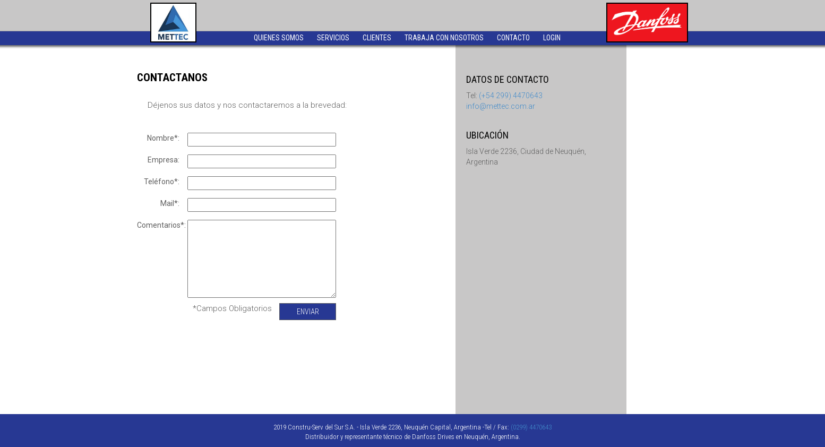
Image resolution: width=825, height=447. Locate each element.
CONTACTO (513, 37)
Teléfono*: (161, 181)
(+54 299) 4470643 (511, 95)
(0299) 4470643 (531, 427)
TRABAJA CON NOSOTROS (444, 37)
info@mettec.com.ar (500, 106)
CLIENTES (377, 37)
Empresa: (163, 160)
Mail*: (169, 203)
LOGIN (552, 37)
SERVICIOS (333, 37)
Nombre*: (163, 138)
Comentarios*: (161, 225)
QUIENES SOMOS (279, 37)
